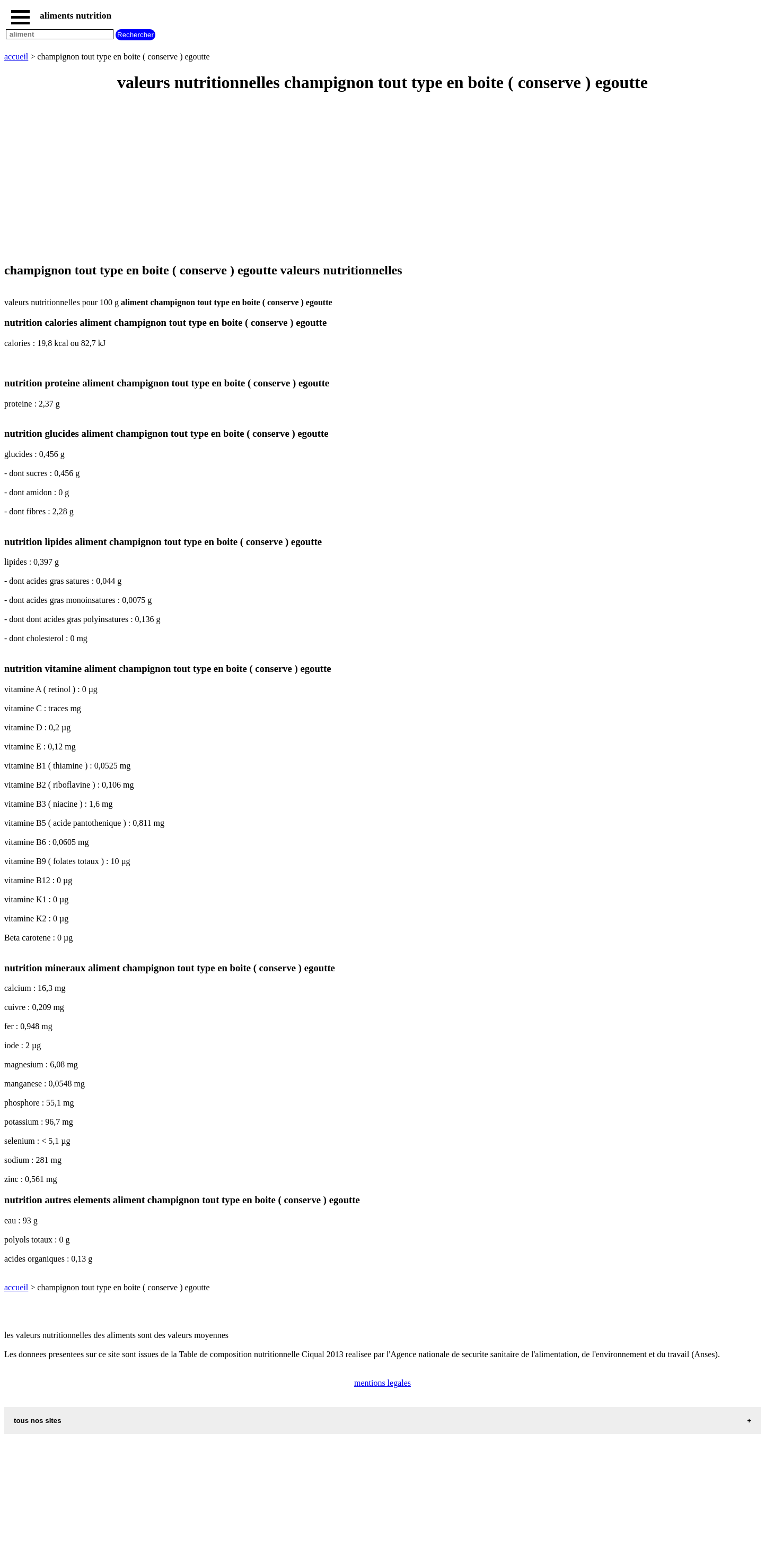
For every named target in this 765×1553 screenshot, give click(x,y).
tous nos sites (37, 1421)
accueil (16, 56)
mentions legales (382, 1382)
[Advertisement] (322, 178)
